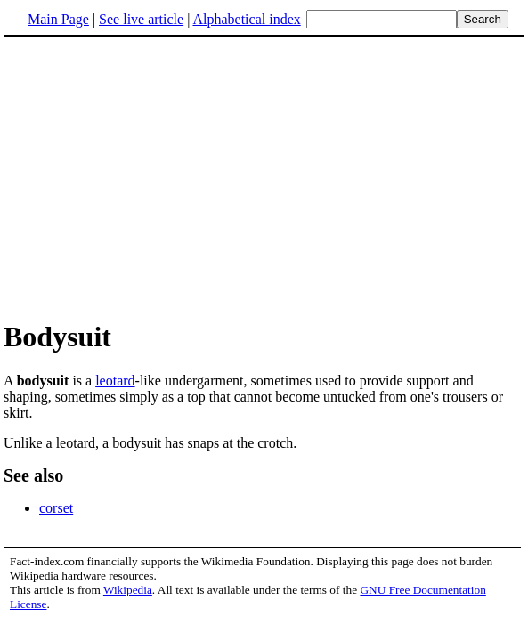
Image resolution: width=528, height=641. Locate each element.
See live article (141, 19)
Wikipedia (127, 589)
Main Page (58, 19)
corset (56, 507)
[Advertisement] (153, 177)
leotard (114, 380)
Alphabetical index (246, 19)
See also (33, 475)
